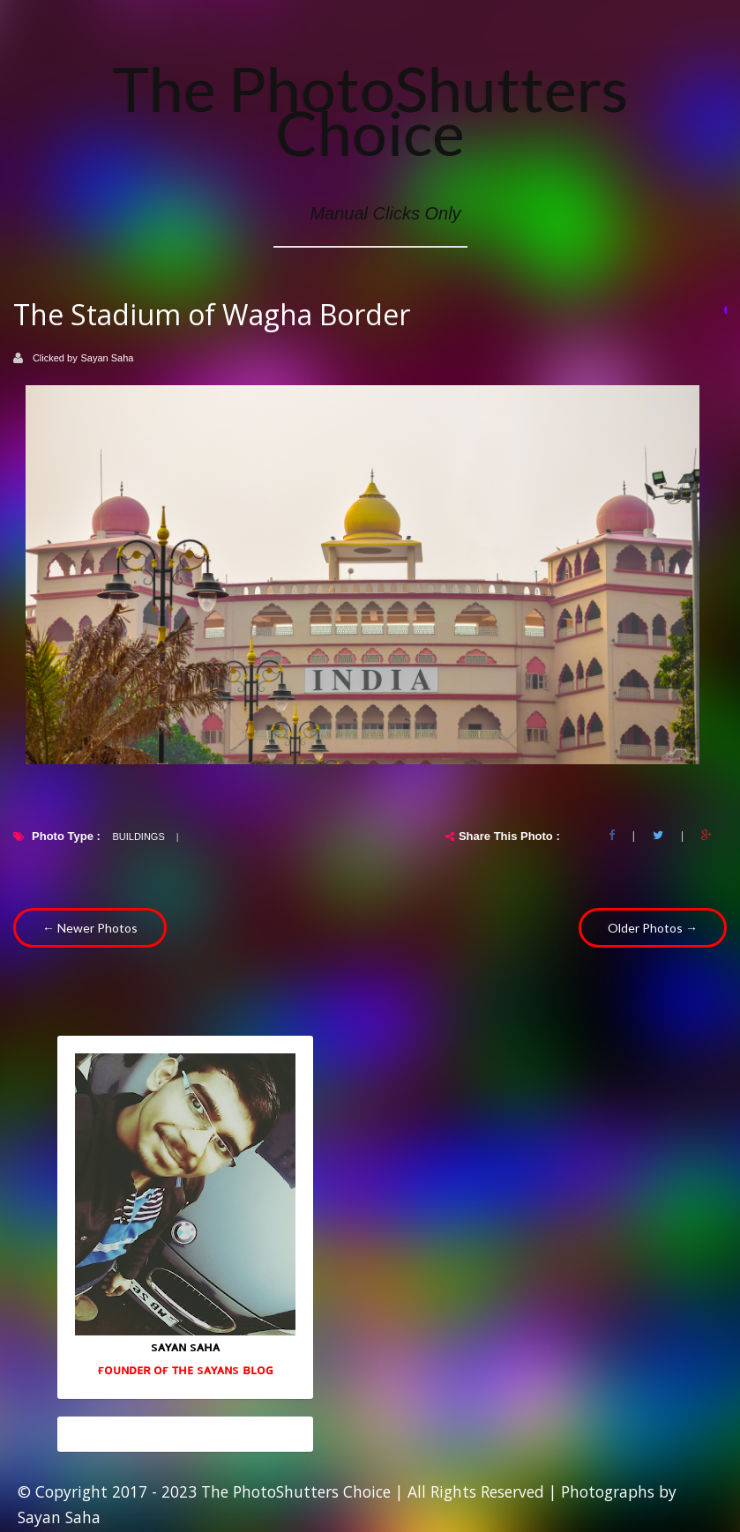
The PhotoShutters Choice (370, 110)
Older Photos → (653, 927)
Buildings (138, 836)
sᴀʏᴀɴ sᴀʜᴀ (185, 1346)
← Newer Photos (90, 927)
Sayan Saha (107, 358)
